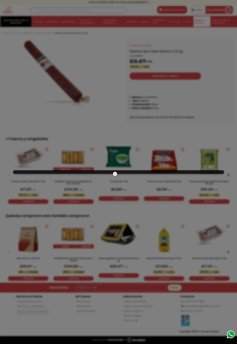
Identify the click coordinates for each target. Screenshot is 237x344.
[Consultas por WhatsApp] (230, 334)
